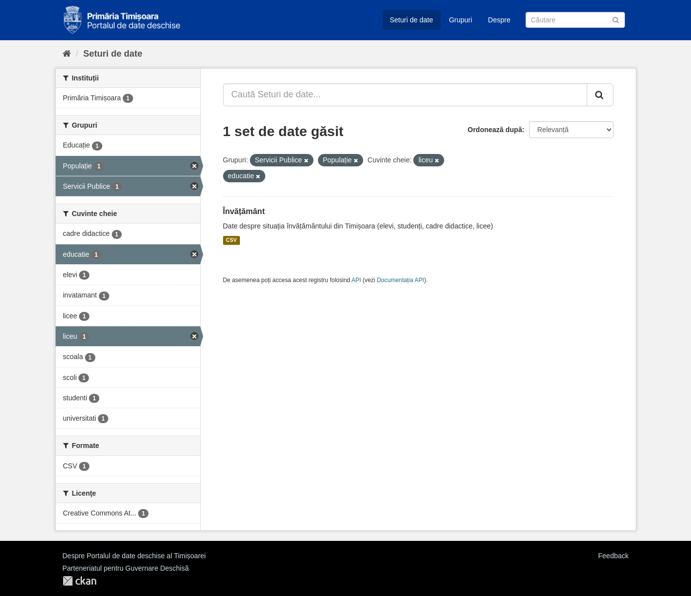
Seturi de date (411, 20)
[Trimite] (616, 19)
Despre (499, 20)
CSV (231, 240)
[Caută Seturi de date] (575, 20)
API (356, 280)
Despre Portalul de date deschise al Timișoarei (134, 556)
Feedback (613, 556)
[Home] (67, 54)
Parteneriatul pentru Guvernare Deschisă (126, 568)
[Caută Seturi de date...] (405, 94)
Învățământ (244, 211)
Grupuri (460, 20)
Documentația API (400, 280)
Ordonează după (494, 130)
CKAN (79, 581)
